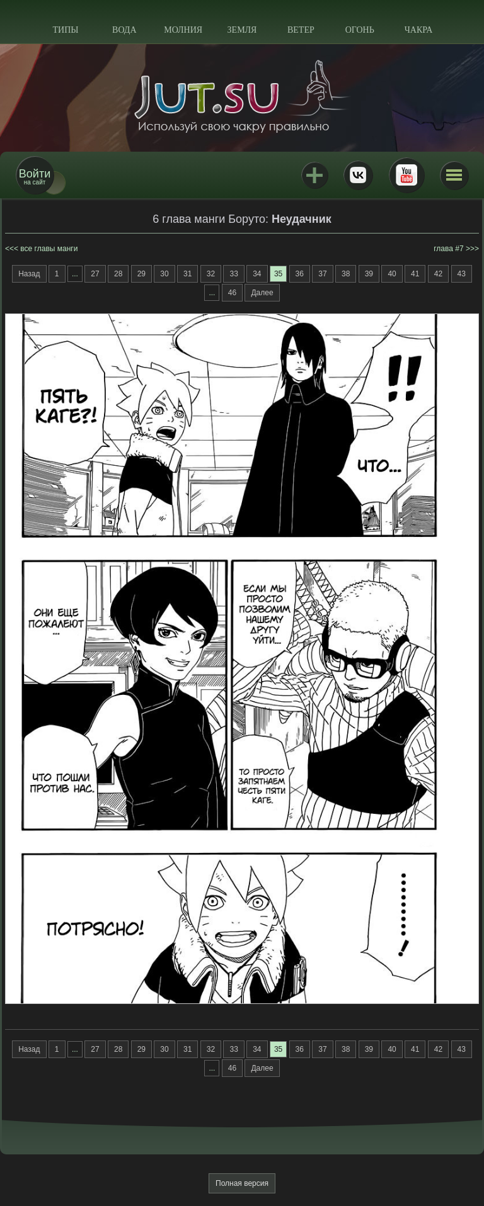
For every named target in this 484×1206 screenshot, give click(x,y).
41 (415, 273)
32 (211, 273)
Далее (262, 292)
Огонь (359, 30)
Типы (65, 30)
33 (233, 273)
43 (462, 273)
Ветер (300, 30)
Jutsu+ (314, 175)
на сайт (34, 176)
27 (95, 273)
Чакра (419, 30)
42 (438, 273)
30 (164, 273)
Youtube (406, 175)
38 (346, 273)
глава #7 (448, 248)
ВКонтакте (357, 175)
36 (300, 273)
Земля (242, 30)
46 (232, 292)
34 (257, 273)
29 (141, 273)
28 (118, 273)
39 (369, 273)
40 (392, 273)
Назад (29, 273)
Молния (183, 30)
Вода (124, 30)
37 (322, 273)
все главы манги (49, 248)
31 (187, 273)
